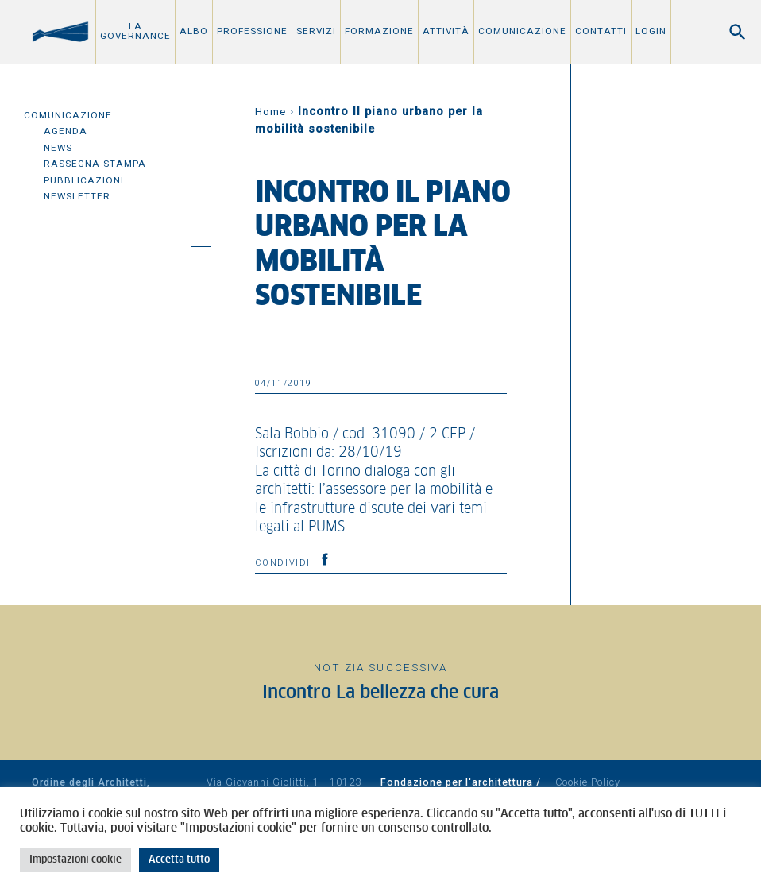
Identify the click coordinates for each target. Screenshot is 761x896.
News (58, 147)
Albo (194, 31)
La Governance (135, 31)
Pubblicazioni (84, 180)
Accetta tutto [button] (179, 860)
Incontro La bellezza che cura (380, 693)
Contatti (601, 31)
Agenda (65, 131)
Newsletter (77, 196)
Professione (252, 31)
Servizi (316, 31)
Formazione (379, 31)
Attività (446, 31)
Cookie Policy (587, 782)
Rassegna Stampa (95, 163)
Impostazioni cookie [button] (75, 860)
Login (650, 31)
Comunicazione (522, 31)
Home (270, 112)
